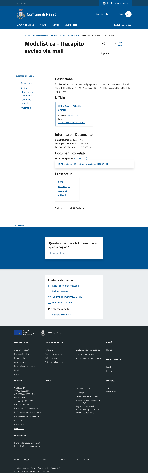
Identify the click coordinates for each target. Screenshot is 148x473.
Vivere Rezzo (71, 24)
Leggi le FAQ (81, 403)
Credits (62, 459)
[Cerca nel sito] (127, 14)
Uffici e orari (19, 424)
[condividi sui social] (107, 43)
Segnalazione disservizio (86, 406)
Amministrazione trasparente (88, 400)
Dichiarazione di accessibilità (87, 396)
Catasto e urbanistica (54, 362)
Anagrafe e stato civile (54, 353)
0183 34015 (73, 115)
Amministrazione (25, 24)
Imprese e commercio (85, 353)
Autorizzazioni (51, 357)
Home (27, 35)
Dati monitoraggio (21, 459)
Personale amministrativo (25, 366)
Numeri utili (19, 428)
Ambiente (49, 349)
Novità (43, 24)
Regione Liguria (22, 3)
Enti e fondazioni (21, 357)
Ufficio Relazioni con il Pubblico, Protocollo (27, 418)
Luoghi (109, 366)
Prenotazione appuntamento (88, 409)
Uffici (16, 374)
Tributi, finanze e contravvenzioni (89, 360)
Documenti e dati (57, 35)
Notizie (61, 182)
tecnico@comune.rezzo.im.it (71, 122)
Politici (17, 370)
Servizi (55, 24)
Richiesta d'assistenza (85, 412)
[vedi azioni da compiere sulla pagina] (119, 44)
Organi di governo (21, 362)
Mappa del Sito (83, 459)
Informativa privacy (84, 388)
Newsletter (111, 391)
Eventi (109, 370)
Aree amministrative (23, 349)
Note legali (80, 392)
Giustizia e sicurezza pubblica (88, 349)
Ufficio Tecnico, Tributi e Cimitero (69, 107)
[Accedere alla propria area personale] (115, 3)
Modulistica (73, 35)
